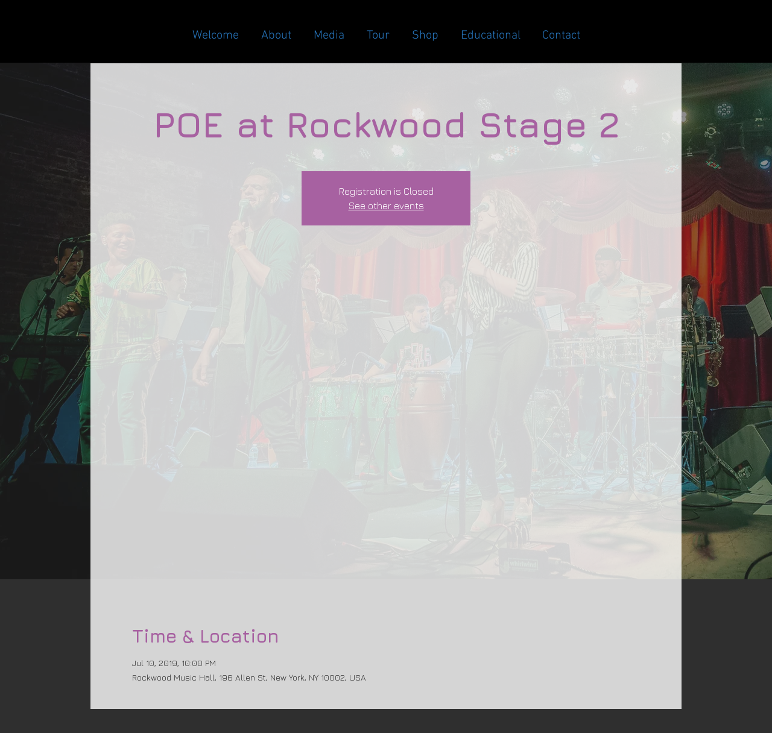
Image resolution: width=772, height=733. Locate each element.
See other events (386, 205)
